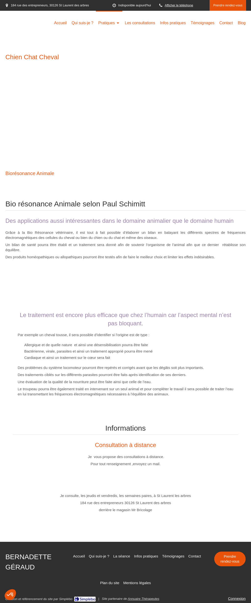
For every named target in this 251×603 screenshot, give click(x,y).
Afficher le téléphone (179, 5)
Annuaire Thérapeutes (143, 599)
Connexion (237, 598)
